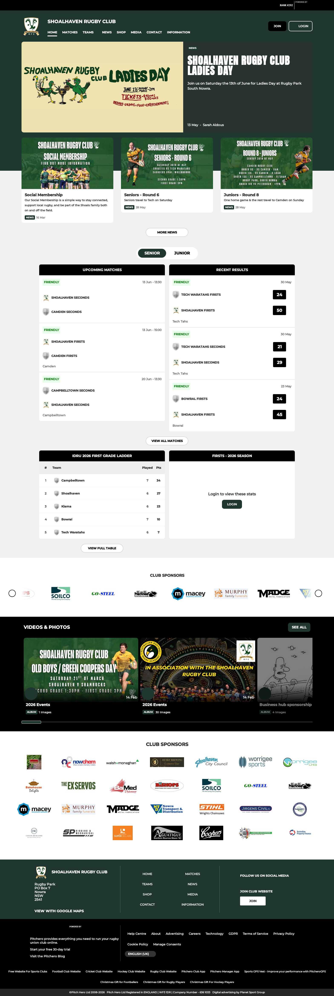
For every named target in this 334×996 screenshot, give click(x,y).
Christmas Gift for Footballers (119, 982)
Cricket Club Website (99, 971)
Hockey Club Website (131, 971)
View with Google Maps (59, 911)
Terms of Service (255, 934)
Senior (152, 253)
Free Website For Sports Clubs (27, 971)
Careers (194, 934)
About (156, 934)
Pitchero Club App (193, 971)
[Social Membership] (67, 163)
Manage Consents (167, 944)
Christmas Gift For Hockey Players (212, 982)
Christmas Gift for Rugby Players (164, 982)
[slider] (31, 722)
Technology (214, 934)
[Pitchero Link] (303, 7)
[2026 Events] (81, 670)
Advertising (175, 934)
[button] (52, 32)
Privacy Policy (283, 934)
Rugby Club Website (163, 971)
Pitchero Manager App (224, 971)
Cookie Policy (137, 944)
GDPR (233, 934)
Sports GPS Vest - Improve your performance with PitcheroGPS (285, 971)
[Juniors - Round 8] (266, 163)
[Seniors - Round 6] (167, 163)
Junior (182, 253)
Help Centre (136, 934)
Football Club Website (66, 971)
